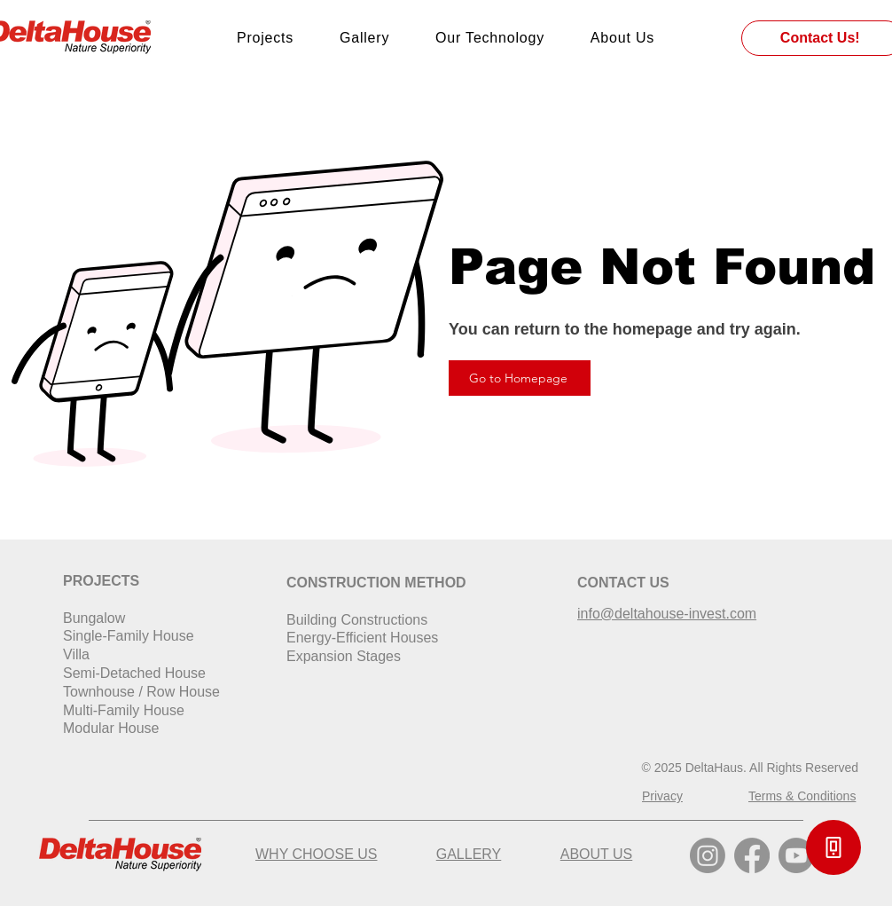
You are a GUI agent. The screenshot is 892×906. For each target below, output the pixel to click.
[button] (833, 847)
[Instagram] (707, 855)
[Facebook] (752, 855)
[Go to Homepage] (520, 378)
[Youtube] (796, 855)
